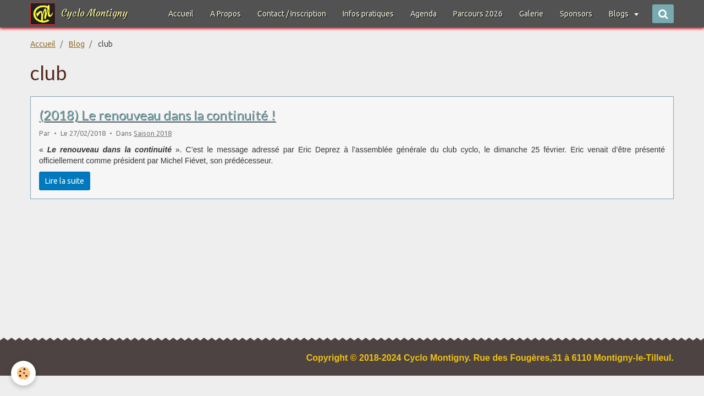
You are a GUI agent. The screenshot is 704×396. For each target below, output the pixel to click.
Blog (77, 44)
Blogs (619, 13)
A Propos (225, 13)
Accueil (181, 13)
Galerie (531, 13)
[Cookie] (23, 373)
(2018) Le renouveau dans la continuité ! (157, 115)
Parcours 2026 (478, 13)
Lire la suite (64, 181)
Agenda (423, 13)
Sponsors (576, 13)
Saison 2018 (153, 133)
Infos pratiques (368, 13)
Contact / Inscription (291, 13)
